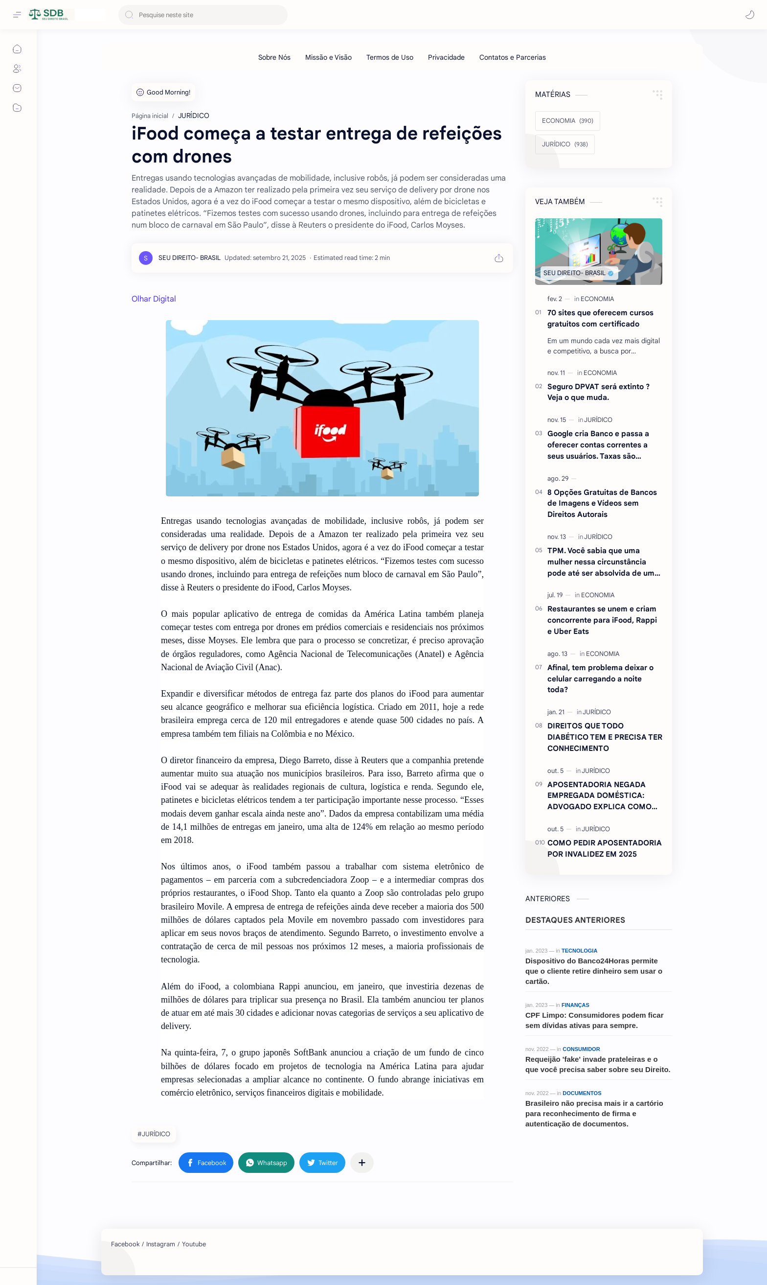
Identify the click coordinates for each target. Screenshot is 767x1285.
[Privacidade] (446, 57)
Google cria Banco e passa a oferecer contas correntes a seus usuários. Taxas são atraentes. (598, 445)
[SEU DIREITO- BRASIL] (189, 258)
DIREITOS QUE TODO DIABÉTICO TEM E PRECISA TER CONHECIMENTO (604, 737)
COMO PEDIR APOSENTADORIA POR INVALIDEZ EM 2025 (604, 848)
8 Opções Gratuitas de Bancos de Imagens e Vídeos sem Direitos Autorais (602, 503)
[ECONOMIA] (567, 121)
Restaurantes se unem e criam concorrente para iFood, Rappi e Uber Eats (602, 620)
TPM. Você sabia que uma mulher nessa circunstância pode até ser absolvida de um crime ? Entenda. (600, 562)
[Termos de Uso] (389, 57)
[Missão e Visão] (328, 57)
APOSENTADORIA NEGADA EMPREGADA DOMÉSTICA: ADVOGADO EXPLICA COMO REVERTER (599, 796)
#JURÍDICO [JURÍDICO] (153, 1134)
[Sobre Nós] (274, 57)
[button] (750, 14)
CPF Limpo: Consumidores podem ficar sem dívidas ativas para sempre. (594, 1020)
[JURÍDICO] (565, 144)
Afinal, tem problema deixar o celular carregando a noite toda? (600, 679)
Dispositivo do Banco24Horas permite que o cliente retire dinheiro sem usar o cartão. (593, 971)
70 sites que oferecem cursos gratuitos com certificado (600, 318)
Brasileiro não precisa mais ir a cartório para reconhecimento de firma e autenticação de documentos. (594, 1113)
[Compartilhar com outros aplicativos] (362, 1162)
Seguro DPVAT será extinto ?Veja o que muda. (598, 392)
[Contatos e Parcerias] (512, 57)
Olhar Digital (154, 299)
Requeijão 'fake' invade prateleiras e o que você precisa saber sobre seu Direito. (598, 1064)
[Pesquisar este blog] (203, 15)
